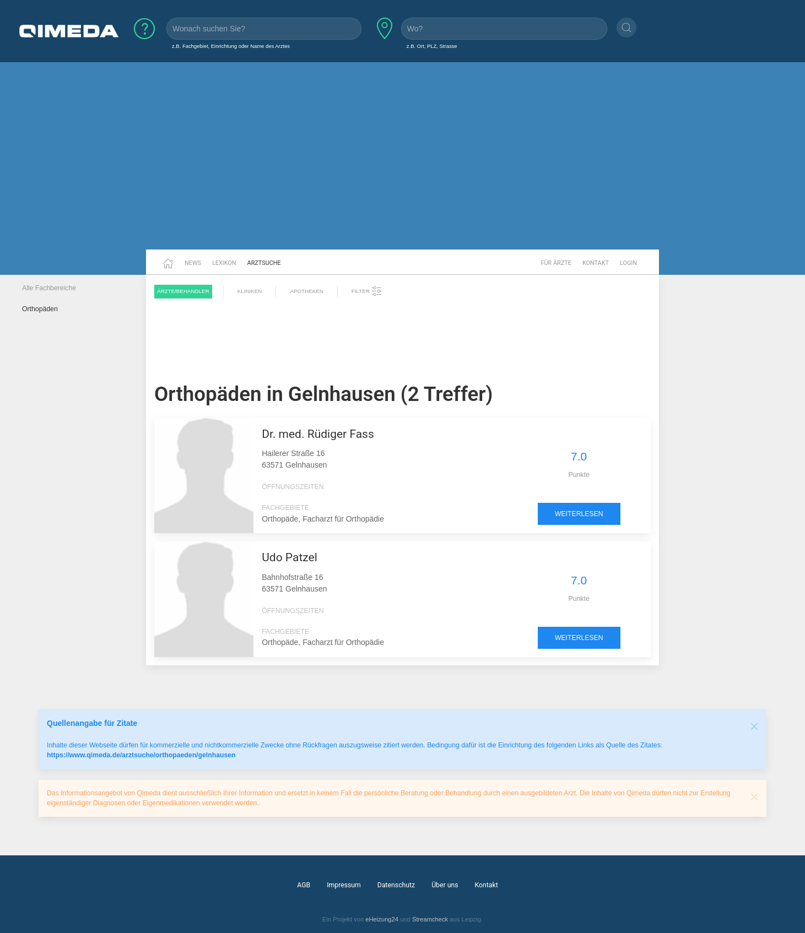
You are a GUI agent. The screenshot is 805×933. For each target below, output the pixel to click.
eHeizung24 (381, 919)
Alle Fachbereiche (49, 288)
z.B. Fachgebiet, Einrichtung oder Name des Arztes (231, 46)
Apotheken (306, 291)
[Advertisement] (402, 164)
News (193, 263)
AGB (303, 885)
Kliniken (249, 291)
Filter (367, 291)
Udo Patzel (289, 557)
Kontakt (595, 263)
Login (628, 263)
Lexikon (224, 263)
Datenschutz (396, 885)
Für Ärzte (556, 263)
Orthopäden (40, 309)
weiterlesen (579, 514)
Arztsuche (264, 263)
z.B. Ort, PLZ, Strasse (432, 46)
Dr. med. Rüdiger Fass (318, 434)
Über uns (444, 885)
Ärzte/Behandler (183, 291)
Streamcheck (430, 919)
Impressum (344, 885)
